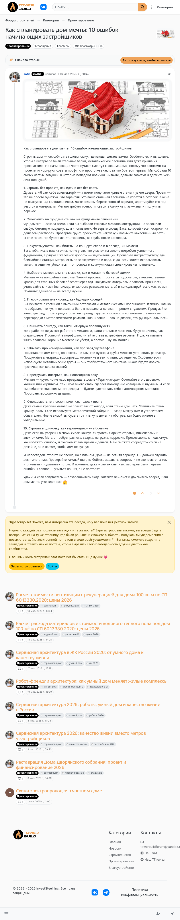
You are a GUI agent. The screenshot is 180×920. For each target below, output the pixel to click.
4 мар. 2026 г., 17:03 (39, 720)
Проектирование (18, 46)
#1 (169, 74)
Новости (115, 848)
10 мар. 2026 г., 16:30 (39, 691)
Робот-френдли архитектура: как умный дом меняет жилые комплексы (92, 681)
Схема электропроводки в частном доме (59, 790)
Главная (115, 842)
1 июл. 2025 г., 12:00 (38, 801)
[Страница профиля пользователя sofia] (14, 77)
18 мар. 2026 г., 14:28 (39, 639)
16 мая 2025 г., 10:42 (74, 74)
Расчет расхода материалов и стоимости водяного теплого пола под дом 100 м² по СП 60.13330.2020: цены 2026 (93, 626)
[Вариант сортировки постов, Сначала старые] (24, 60)
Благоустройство (121, 867)
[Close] (169, 522)
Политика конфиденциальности (139, 892)
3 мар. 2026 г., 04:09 (39, 778)
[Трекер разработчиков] (43, 7)
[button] (6, 913)
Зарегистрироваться (27, 566)
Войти (52, 566)
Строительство (120, 855)
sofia (27, 74)
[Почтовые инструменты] (167, 493)
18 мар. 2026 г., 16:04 (39, 611)
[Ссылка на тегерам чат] (106, 892)
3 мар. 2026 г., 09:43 (39, 749)
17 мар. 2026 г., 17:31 (39, 668)
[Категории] (162, 7)
